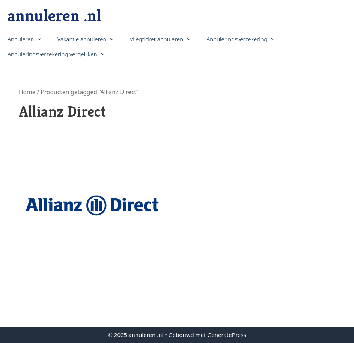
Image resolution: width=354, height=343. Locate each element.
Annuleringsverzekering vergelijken (60, 54)
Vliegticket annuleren (164, 39)
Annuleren (29, 39)
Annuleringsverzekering (244, 39)
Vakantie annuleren (89, 39)
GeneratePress (226, 334)
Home (27, 92)
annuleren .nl (54, 15)
